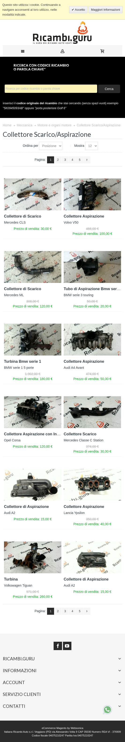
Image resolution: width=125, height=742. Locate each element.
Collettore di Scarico (22, 216)
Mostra (79, 146)
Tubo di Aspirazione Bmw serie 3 (93, 289)
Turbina (11, 579)
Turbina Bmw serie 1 (22, 361)
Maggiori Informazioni (105, 9)
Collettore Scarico (80, 434)
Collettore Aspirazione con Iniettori (35, 434)
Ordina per (30, 146)
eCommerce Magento (54, 728)
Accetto (79, 9)
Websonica (77, 728)
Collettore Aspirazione (84, 216)
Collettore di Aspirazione (26, 506)
